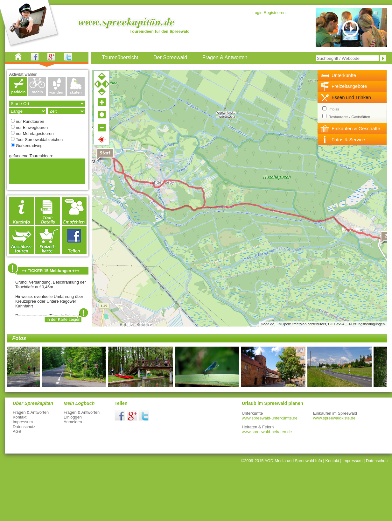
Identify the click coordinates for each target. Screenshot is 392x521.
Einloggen (73, 417)
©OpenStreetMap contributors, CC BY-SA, (312, 324)
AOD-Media (275, 460)
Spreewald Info (308, 460)
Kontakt (19, 417)
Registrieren (274, 12)
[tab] (352, 75)
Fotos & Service (348, 139)
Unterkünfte (344, 75)
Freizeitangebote (349, 86)
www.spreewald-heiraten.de (267, 431)
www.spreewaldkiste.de (334, 418)
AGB (17, 431)
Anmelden (73, 421)
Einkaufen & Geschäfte (356, 128)
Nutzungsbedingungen (367, 324)
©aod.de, (268, 324)
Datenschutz (24, 426)
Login (257, 12)
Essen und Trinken (351, 97)
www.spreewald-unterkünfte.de (270, 418)
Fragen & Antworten (31, 412)
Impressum (23, 421)
